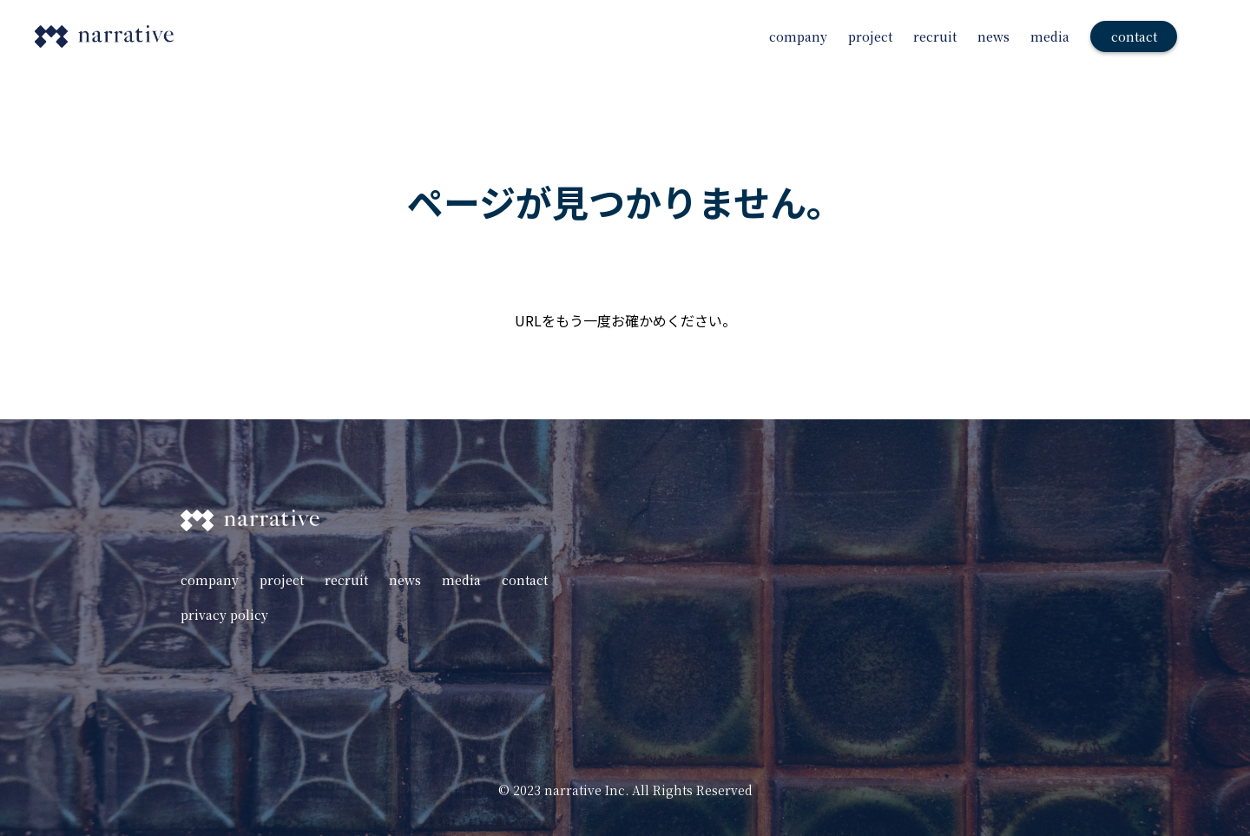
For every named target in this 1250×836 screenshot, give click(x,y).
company (798, 36)
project (870, 36)
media (1049, 36)
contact (525, 580)
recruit (935, 36)
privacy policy (224, 614)
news (993, 36)
